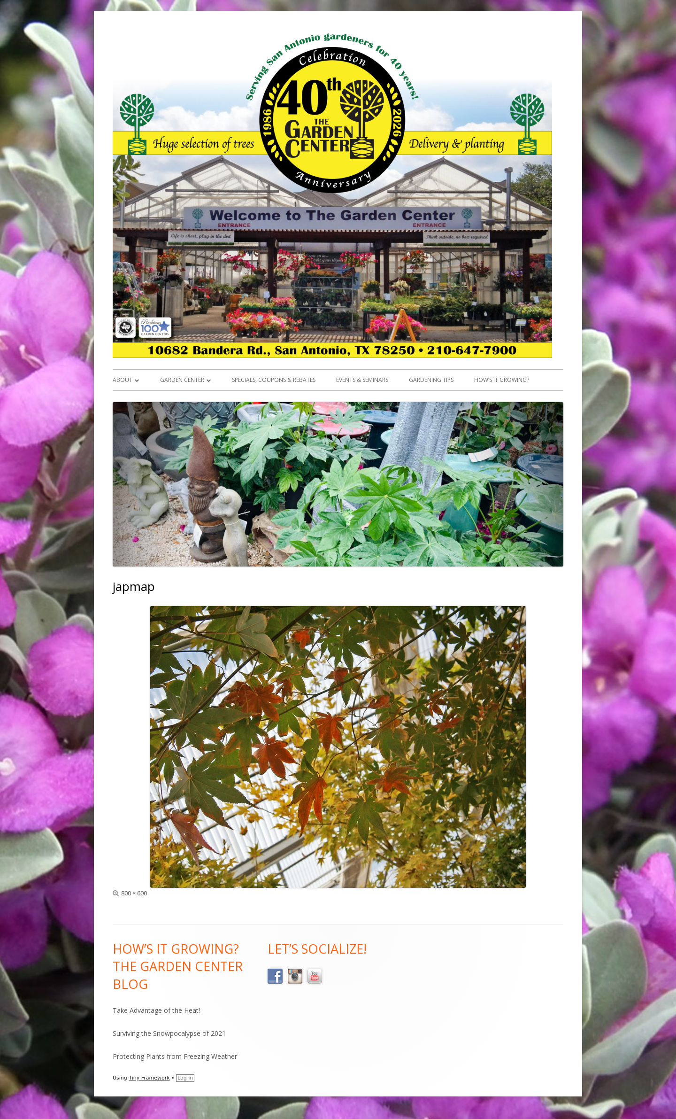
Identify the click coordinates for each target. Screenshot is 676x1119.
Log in (185, 1078)
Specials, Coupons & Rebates (273, 380)
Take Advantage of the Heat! (156, 1010)
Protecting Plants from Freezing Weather (175, 1056)
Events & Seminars (362, 380)
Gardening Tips (431, 380)
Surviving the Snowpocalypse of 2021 (169, 1033)
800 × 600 (134, 893)
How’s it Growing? (501, 380)
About (122, 380)
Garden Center (182, 380)
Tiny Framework (149, 1078)
